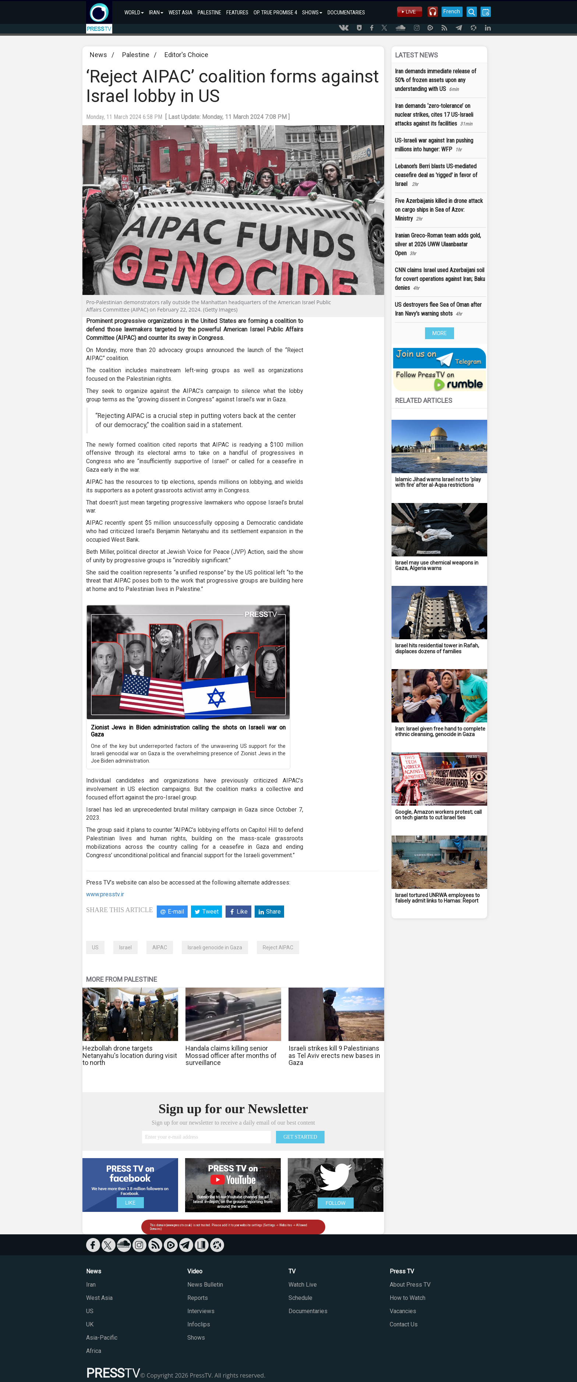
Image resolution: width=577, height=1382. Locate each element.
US (95, 947)
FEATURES (237, 12)
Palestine (135, 55)
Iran (91, 1284)
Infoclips (198, 1324)
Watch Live (302, 1284)
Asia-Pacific (101, 1337)
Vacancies (403, 1311)
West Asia (99, 1297)
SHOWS (312, 12)
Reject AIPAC (278, 947)
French (451, 11)
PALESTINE (209, 12)
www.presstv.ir (105, 894)
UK (89, 1324)
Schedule (300, 1297)
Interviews (201, 1311)
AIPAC (159, 947)
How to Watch (407, 1297)
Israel (125, 947)
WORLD (134, 12)
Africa (93, 1350)
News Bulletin (205, 1284)
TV (291, 1271)
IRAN (156, 12)
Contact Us (404, 1324)
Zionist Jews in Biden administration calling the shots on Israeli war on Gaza (188, 731)
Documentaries (308, 1311)
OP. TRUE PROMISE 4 (275, 12)
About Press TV (410, 1284)
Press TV (402, 1271)
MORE (439, 333)
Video (194, 1271)
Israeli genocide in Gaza (215, 947)
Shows (196, 1337)
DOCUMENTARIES (346, 12)
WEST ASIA (180, 12)
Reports (197, 1297)
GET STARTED (300, 1137)
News (98, 55)
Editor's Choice (186, 55)
